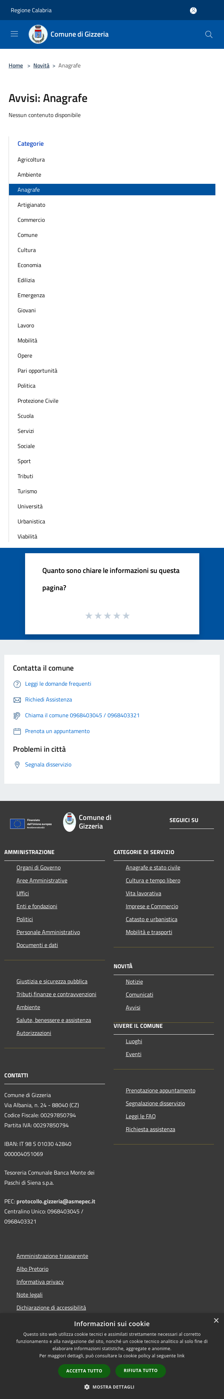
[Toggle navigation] (14, 33)
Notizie (134, 981)
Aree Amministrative (41, 880)
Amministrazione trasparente (52, 1255)
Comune (28, 234)
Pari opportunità (37, 370)
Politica (26, 385)
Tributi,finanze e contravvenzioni (56, 994)
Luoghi (134, 1041)
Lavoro (26, 325)
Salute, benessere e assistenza (53, 1020)
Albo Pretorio (32, 1268)
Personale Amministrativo (48, 932)
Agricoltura (31, 159)
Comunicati (139, 994)
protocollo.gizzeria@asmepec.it (55, 1201)
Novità (41, 65)
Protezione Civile (38, 400)
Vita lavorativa (143, 893)
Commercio (31, 219)
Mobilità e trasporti (149, 932)
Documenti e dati (37, 945)
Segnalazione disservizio (155, 1103)
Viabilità (27, 536)
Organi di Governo (38, 867)
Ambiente (29, 174)
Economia (29, 265)
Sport (24, 461)
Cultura (27, 250)
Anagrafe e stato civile (153, 867)
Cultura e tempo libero (153, 880)
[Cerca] (209, 34)
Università (30, 506)
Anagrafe (29, 189)
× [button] (216, 1321)
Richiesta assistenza (150, 1129)
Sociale (26, 446)
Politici (24, 919)
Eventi (134, 1054)
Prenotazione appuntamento (160, 1090)
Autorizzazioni (33, 1033)
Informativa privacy (40, 1281)
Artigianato (31, 204)
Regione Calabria (31, 10)
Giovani (27, 310)
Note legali (29, 1294)
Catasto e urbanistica (151, 919)
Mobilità (27, 340)
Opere (25, 355)
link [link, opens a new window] (181, 1356)
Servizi (26, 430)
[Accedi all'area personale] (193, 10)
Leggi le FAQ (141, 1116)
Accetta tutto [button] (84, 1371)
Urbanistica (31, 521)
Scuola (26, 415)
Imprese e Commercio (152, 906)
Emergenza (31, 295)
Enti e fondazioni (36, 906)
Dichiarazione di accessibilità (51, 1307)
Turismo (27, 491)
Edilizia (26, 280)
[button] (112, 1386)
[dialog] (112, 1356)
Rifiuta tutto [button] (141, 1370)
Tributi (25, 476)
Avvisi (133, 1007)
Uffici (22, 893)
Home (16, 65)
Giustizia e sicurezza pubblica (51, 981)
